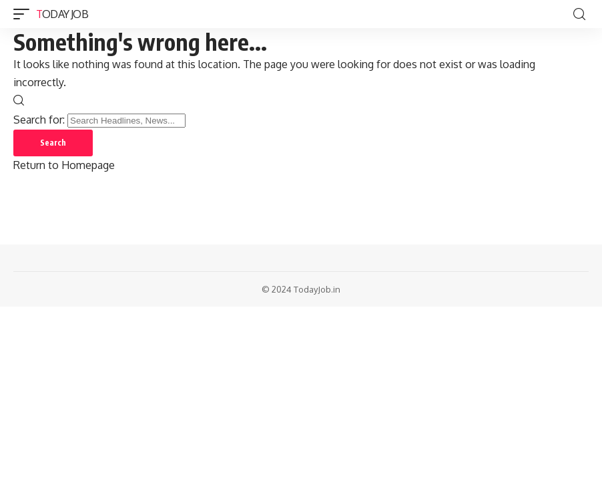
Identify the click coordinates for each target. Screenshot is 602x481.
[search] (579, 14)
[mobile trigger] (24, 14)
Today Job (62, 14)
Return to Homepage (64, 165)
